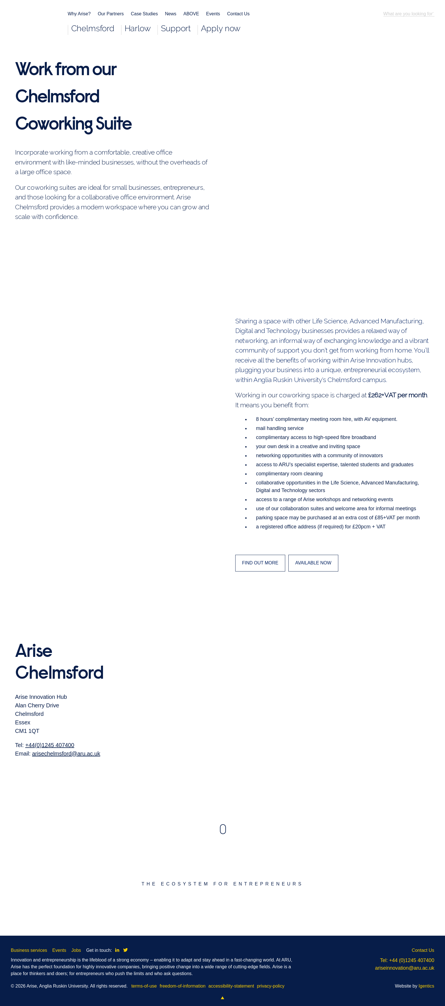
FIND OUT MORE (260, 562)
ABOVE (191, 13)
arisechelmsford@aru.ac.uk (66, 786)
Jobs (76, 950)
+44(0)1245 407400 (49, 777)
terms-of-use (144, 986)
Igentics (426, 986)
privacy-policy (270, 986)
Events (213, 13)
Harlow (138, 29)
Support (176, 29)
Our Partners (111, 13)
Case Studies (144, 13)
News (170, 13)
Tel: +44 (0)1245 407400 (407, 960)
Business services (29, 950)
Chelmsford (92, 29)
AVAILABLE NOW (313, 562)
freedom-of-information (182, 986)
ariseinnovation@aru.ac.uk (404, 968)
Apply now (220, 29)
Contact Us (238, 13)
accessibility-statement (231, 986)
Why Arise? (79, 13)
